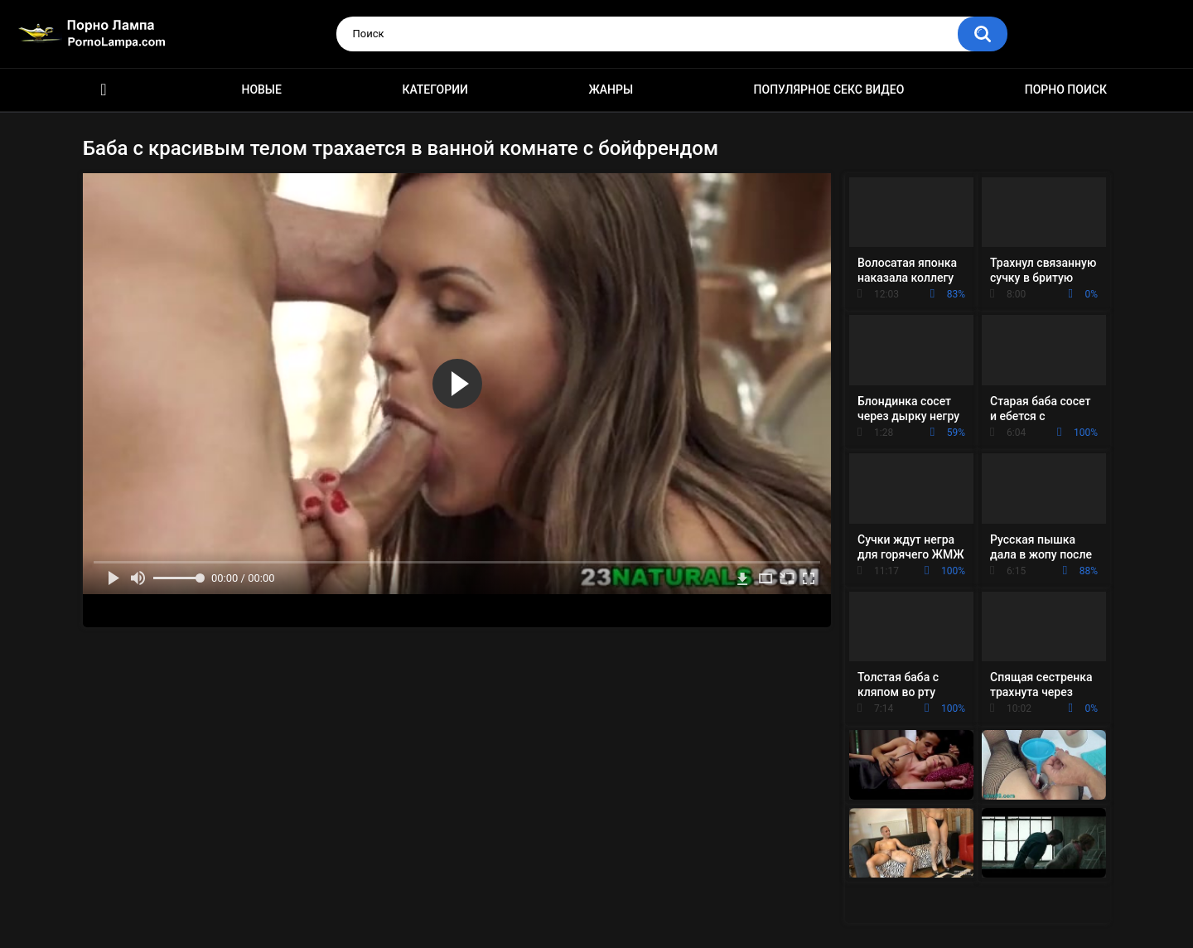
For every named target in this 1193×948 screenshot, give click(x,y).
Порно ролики (103, 90)
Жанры (610, 89)
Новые (261, 89)
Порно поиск (1066, 89)
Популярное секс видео (829, 89)
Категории (435, 89)
